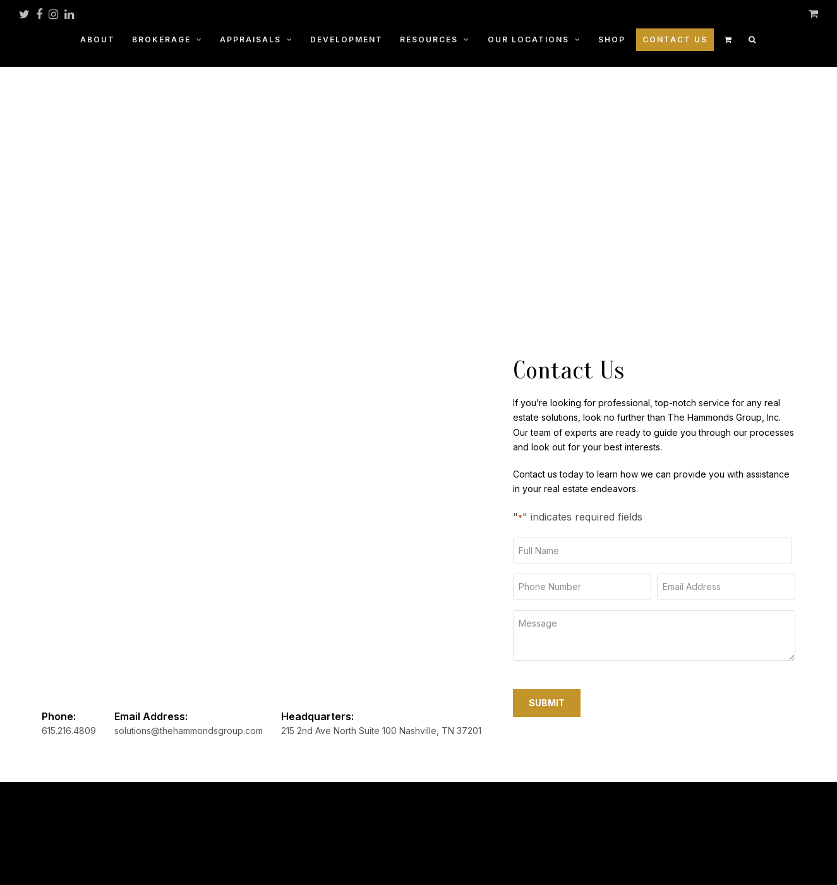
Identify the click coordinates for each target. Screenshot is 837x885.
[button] (753, 38)
